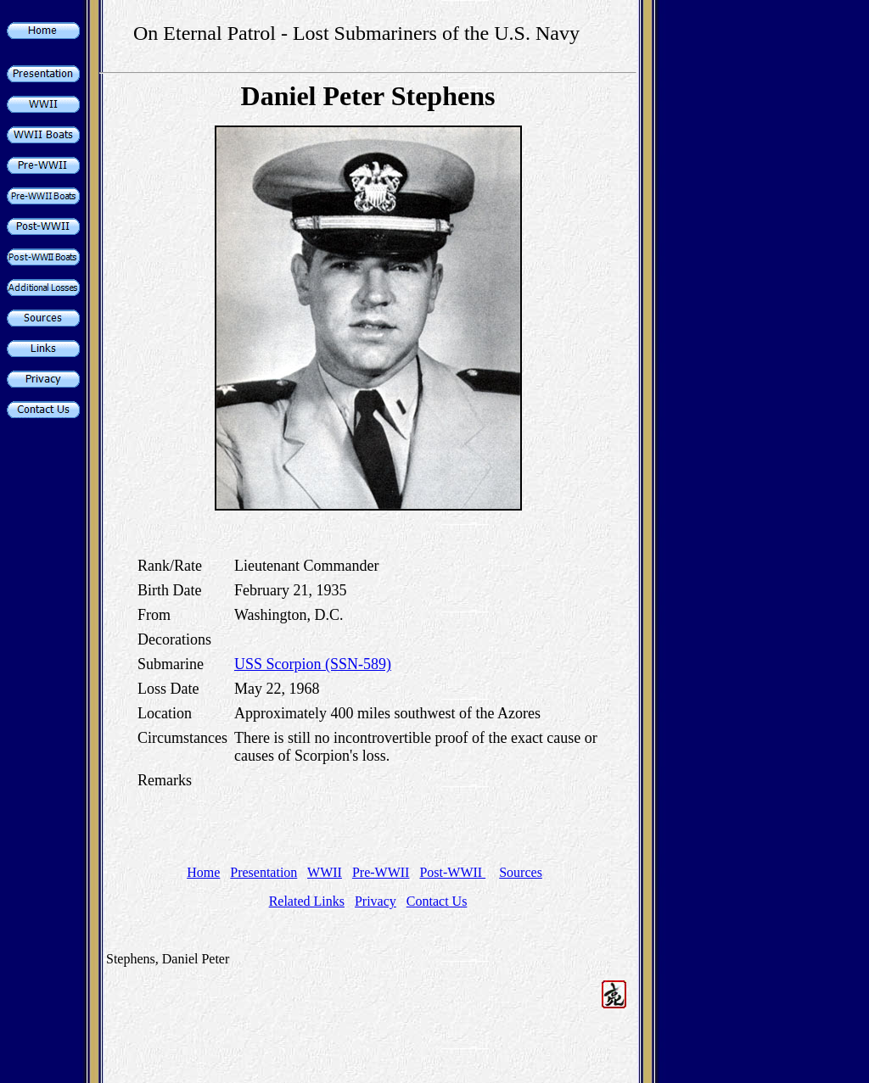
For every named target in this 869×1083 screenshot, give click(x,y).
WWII (324, 872)
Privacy (375, 901)
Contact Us (437, 901)
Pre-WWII (381, 872)
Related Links (307, 901)
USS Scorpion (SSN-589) (312, 664)
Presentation (263, 872)
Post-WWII (452, 872)
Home (203, 872)
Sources (520, 872)
